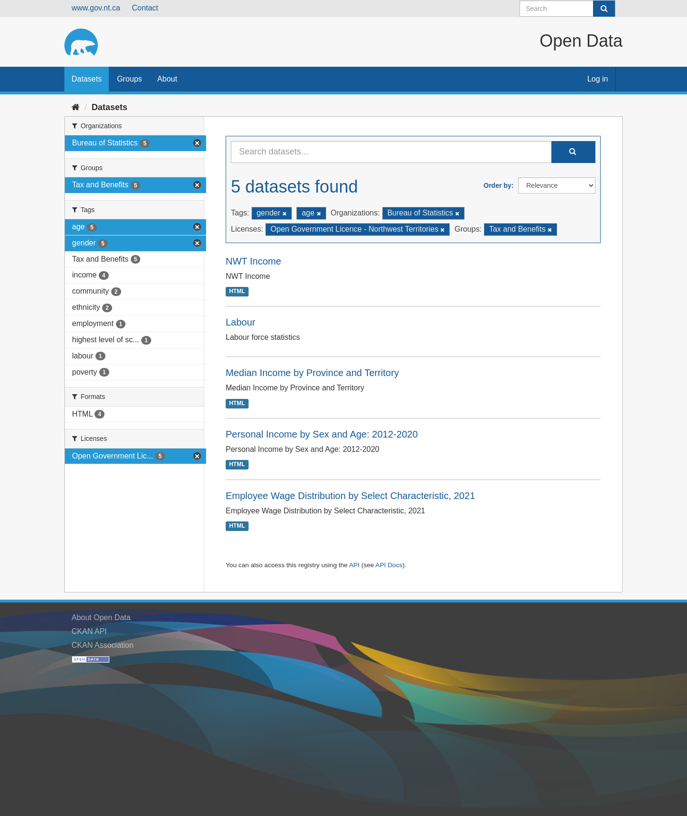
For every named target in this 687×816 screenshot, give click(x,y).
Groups (129, 79)
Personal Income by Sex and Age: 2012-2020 (322, 434)
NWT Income (253, 261)
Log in (597, 79)
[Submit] (604, 8)
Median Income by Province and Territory (312, 372)
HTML (237, 291)
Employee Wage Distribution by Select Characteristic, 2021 (350, 495)
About (167, 79)
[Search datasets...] (391, 152)
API (354, 565)
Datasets (87, 79)
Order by (497, 185)
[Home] (76, 107)
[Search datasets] (567, 8)
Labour (240, 322)
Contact (145, 8)
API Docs (389, 565)
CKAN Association (103, 645)
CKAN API (89, 631)
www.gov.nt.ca (96, 8)
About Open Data (101, 617)
